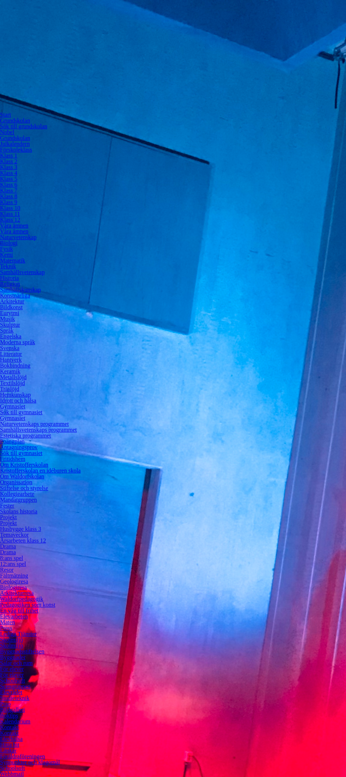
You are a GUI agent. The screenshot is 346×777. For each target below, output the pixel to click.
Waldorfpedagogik (21, 599)
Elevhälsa (11, 739)
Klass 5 (8, 179)
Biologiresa (13, 587)
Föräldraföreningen (22, 756)
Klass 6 (8, 185)
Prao (5, 704)
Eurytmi (9, 313)
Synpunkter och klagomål (30, 762)
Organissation (16, 482)
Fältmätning (14, 575)
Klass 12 (10, 220)
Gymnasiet (12, 406)
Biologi (8, 243)
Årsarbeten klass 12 (23, 540)
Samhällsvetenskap (22, 272)
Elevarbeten (14, 616)
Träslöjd (9, 389)
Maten (7, 622)
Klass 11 (10, 214)
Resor (6, 570)
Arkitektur (12, 301)
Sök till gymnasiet (21, 412)
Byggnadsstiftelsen (22, 651)
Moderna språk (17, 342)
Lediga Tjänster (18, 634)
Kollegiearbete (17, 494)
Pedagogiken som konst (27, 605)
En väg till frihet (19, 610)
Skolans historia (19, 511)
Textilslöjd (12, 383)
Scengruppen (15, 686)
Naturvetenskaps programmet (34, 424)
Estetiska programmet (25, 435)
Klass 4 (8, 173)
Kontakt (9, 727)
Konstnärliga (15, 295)
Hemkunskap (15, 395)
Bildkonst (11, 307)
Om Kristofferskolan (24, 465)
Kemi (6, 255)
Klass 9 (8, 202)
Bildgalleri (12, 710)
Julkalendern (15, 144)
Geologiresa (14, 581)
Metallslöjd (13, 377)
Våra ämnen (14, 225)
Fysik (6, 249)
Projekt (8, 517)
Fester (7, 505)
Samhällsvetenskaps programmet (38, 430)
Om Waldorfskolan (22, 476)
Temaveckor (14, 535)
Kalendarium (15, 721)
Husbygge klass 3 (20, 529)
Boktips (9, 715)
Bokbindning (15, 365)
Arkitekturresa (17, 593)
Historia (9, 278)
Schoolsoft (12, 680)
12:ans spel (13, 564)
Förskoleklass (16, 150)
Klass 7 (8, 190)
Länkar (8, 750)
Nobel (7, 132)
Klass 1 (8, 155)
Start (5, 115)
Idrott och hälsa (18, 400)
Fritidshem (12, 459)
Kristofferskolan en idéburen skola (40, 470)
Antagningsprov (19, 447)
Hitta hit (9, 745)
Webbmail (12, 774)
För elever (12, 669)
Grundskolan (15, 120)
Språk (6, 330)
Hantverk (11, 360)
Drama (8, 546)
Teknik (8, 266)
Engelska (10, 336)
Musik (7, 319)
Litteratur (11, 354)
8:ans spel (11, 558)
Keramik (10, 371)
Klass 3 (8, 167)
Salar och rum (16, 663)
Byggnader (12, 657)
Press (6, 628)
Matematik (12, 260)
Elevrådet (11, 692)
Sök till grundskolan (23, 126)
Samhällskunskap (20, 290)
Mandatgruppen (18, 500)
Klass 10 (10, 208)
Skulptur (10, 325)
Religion (10, 284)
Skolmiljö (11, 640)
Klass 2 (8, 161)
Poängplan (12, 441)
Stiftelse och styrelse (24, 488)
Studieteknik (15, 698)
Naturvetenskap (18, 237)
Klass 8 (8, 196)
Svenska (9, 348)
